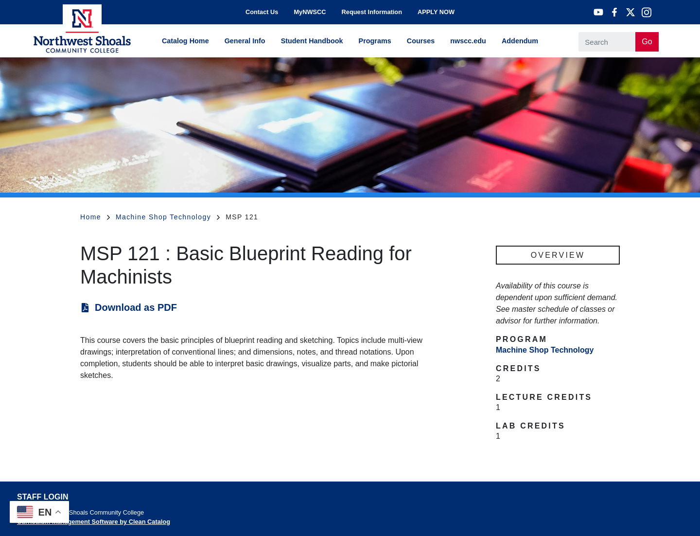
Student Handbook (312, 41)
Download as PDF (136, 307)
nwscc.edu (468, 41)
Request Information (372, 12)
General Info (245, 41)
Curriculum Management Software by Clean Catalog (93, 521)
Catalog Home (185, 41)
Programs (375, 41)
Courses (421, 41)
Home (95, 217)
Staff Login (42, 497)
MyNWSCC (310, 12)
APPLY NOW (436, 12)
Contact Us (262, 12)
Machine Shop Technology (168, 217)
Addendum (520, 41)
